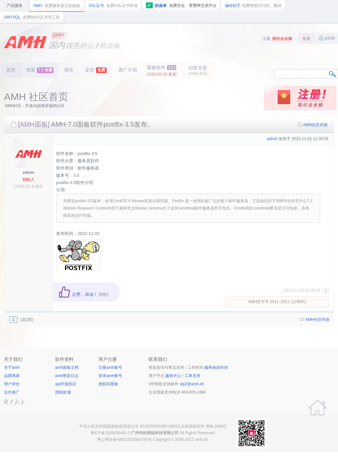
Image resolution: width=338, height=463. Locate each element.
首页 (11, 69)
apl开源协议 (65, 384)
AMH (56, 5)
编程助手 (253, 5)
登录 (306, 38)
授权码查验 (108, 384)
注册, (277, 38)
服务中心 (173, 375)
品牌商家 (12, 375)
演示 (68, 69)
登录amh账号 (110, 375)
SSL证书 (113, 5)
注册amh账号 (110, 367)
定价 (96, 70)
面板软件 (162, 71)
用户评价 (12, 384)
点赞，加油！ (78, 294)
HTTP (327, 38)
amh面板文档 (67, 367)
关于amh (11, 367)
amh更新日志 (67, 375)
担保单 (181, 5)
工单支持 (192, 375)
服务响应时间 (216, 367)
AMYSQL (32, 17)
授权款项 (63, 392)
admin (28, 172)
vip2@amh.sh (192, 384)
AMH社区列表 (315, 125)
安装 (39, 70)
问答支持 (198, 70)
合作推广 (12, 392)
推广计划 (127, 69)
